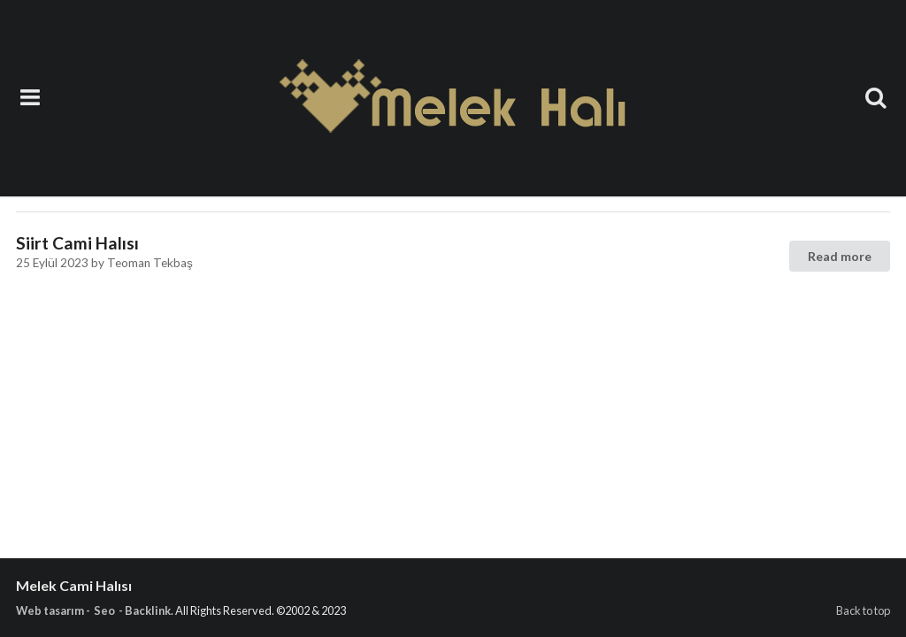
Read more (839, 256)
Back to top (863, 610)
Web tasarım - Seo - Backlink (93, 610)
